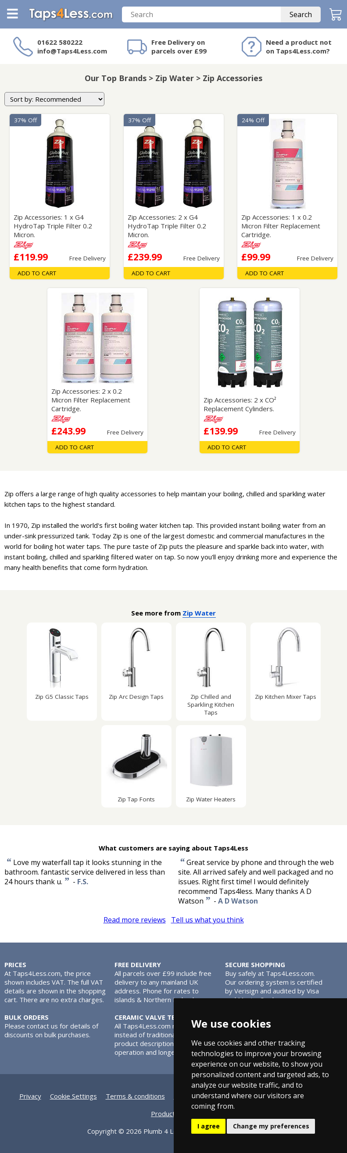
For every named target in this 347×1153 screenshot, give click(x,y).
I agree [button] (208, 1126)
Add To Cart (37, 273)
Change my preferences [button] (271, 1126)
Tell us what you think (207, 920)
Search (301, 14)
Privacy (30, 1096)
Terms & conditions (135, 1096)
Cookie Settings (73, 1096)
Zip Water (199, 613)
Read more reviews (135, 920)
